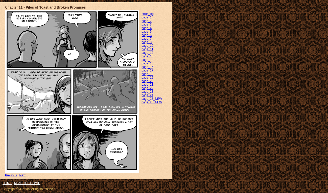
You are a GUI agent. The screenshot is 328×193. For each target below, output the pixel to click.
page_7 (147, 38)
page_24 (147, 95)
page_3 (147, 24)
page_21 (147, 84)
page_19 (147, 77)
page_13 (147, 56)
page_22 (147, 88)
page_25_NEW (152, 99)
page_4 (147, 28)
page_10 (147, 45)
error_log (148, 14)
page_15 (147, 63)
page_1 (147, 17)
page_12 (147, 53)
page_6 (147, 35)
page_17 (147, 70)
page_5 (147, 31)
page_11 (147, 49)
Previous (11, 175)
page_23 (147, 91)
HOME (7, 183)
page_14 (147, 60)
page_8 (147, 42)
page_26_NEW (152, 102)
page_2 (147, 21)
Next (22, 175)
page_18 (147, 74)
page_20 (147, 81)
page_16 (147, 67)
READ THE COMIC (27, 183)
